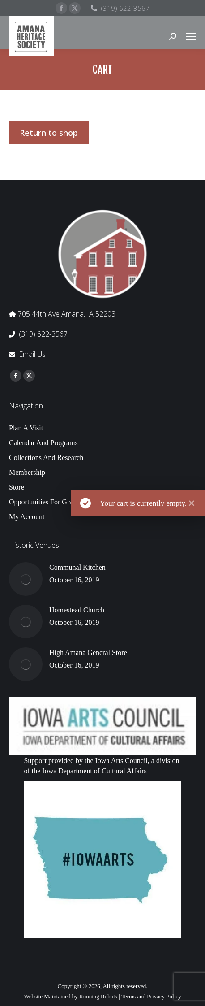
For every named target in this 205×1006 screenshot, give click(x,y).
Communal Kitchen (77, 567)
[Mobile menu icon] (190, 36)
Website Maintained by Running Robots (70, 996)
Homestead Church (76, 610)
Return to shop (49, 132)
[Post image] (26, 579)
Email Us (32, 354)
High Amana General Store (88, 652)
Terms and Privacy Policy (151, 996)
